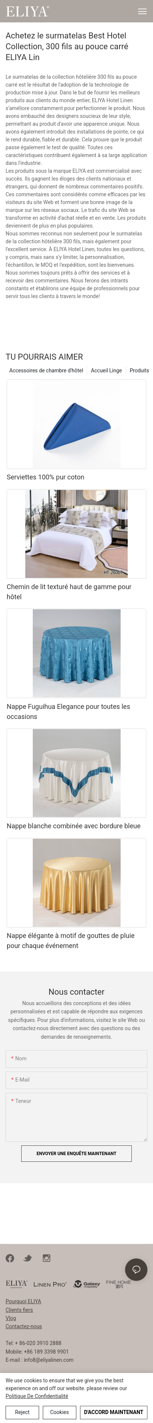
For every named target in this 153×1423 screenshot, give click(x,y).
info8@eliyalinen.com (49, 1360)
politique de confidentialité (37, 1396)
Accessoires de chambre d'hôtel (46, 370)
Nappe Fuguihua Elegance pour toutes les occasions (68, 711)
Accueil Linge (106, 370)
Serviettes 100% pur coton (45, 477)
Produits (139, 370)
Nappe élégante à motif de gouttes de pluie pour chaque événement (70, 941)
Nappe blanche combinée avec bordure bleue (73, 826)
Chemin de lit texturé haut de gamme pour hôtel (69, 592)
